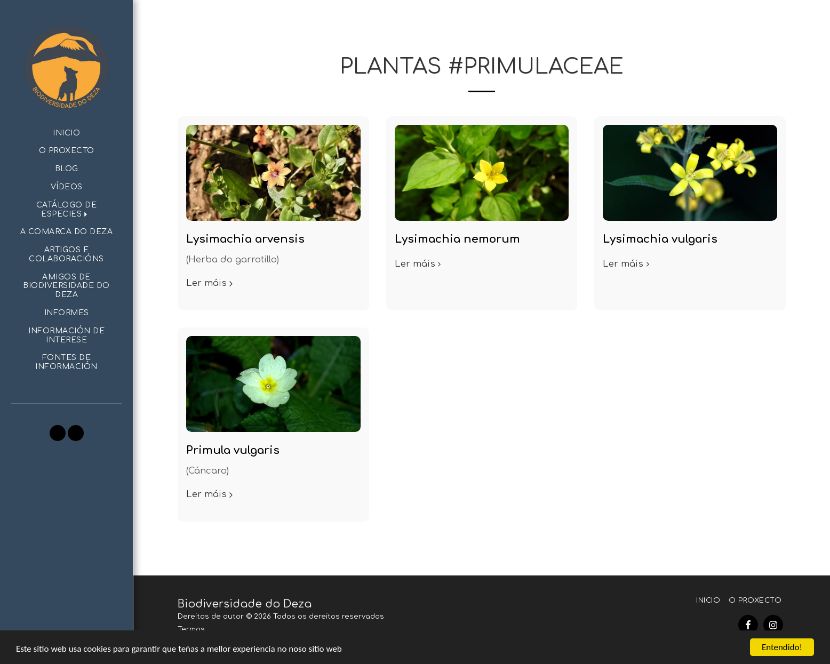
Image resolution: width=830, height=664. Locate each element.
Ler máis (211, 283)
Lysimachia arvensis (245, 239)
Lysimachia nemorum (457, 239)
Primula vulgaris (233, 450)
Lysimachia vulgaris (660, 239)
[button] (66, 210)
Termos (191, 629)
